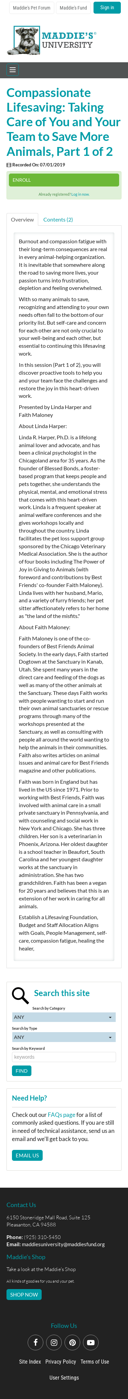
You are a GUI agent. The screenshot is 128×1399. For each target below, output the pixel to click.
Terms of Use (95, 1362)
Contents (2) (58, 219)
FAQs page (61, 1114)
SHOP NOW (24, 1294)
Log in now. (80, 194)
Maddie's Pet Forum (32, 8)
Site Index (30, 1362)
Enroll (22, 180)
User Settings (64, 1377)
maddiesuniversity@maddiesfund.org (63, 1244)
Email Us (27, 1155)
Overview (22, 219)
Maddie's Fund (73, 8)
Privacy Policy (60, 1362)
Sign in (107, 7)
